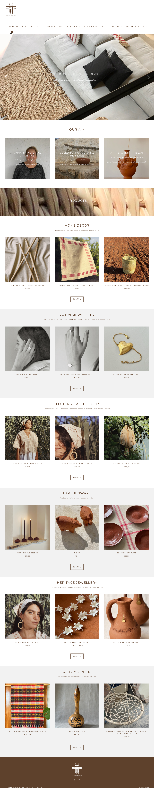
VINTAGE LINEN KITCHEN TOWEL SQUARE (77, 285)
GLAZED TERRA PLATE (126, 553)
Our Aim (129, 27)
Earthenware (74, 27)
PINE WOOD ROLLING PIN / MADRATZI (27, 285)
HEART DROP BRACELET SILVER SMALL (77, 374)
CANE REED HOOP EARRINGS (27, 642)
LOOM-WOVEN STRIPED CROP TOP (27, 464)
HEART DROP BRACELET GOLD (126, 374)
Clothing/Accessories (53, 27)
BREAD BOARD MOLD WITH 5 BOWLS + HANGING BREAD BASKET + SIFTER (127, 732)
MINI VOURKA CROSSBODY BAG (126, 464)
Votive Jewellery (30, 27)
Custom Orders (114, 27)
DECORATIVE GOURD (77, 731)
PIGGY (77, 553)
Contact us (141, 27)
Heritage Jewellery (93, 27)
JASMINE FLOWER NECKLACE (77, 642)
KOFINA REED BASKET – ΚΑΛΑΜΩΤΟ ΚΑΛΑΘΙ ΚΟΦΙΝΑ (127, 285)
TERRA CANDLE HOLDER (27, 553)
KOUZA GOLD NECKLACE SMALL (127, 642)
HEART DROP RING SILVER (27, 374)
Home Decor (12, 27)
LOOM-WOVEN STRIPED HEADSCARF (77, 464)
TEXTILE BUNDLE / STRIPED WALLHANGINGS (27, 731)
